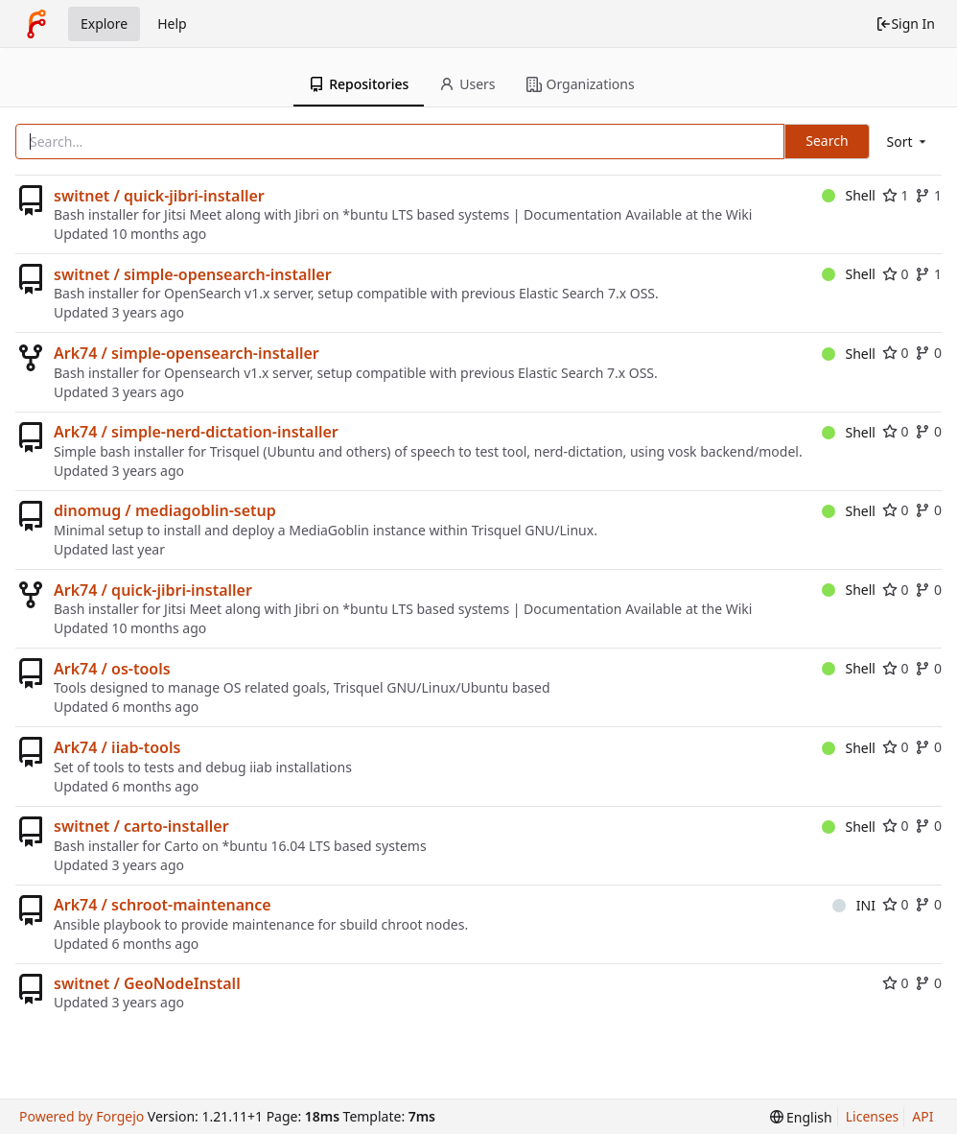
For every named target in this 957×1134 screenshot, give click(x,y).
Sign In (905, 23)
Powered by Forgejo (81, 1116)
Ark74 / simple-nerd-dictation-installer (196, 431)
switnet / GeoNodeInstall (147, 983)
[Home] (36, 24)
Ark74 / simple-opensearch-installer (186, 353)
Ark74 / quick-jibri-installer (153, 590)
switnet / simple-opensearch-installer (193, 274)
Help (172, 23)
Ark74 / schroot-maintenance (162, 904)
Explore (104, 23)
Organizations (580, 84)
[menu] (908, 141)
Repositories (358, 84)
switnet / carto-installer (141, 826)
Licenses (872, 1116)
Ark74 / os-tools (112, 668)
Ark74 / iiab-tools (117, 747)
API (922, 1116)
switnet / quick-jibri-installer (159, 195)
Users (467, 84)
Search (826, 140)
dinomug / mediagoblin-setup (165, 510)
